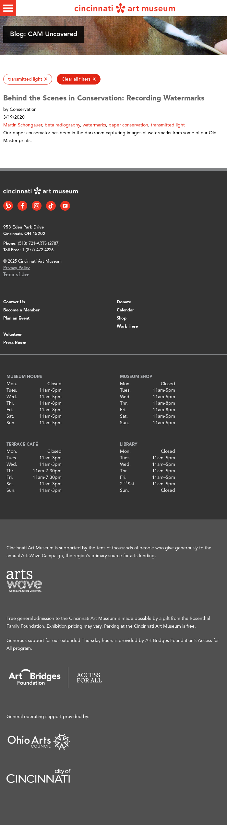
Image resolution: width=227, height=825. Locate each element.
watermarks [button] (94, 125)
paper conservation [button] (128, 125)
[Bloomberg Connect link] (8, 206)
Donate (124, 302)
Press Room (14, 343)
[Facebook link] (22, 206)
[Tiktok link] (51, 206)
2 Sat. (128, 484)
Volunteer (12, 335)
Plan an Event (16, 318)
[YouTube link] (65, 206)
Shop (121, 318)
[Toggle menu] (8, 8)
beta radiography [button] (62, 125)
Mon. (11, 384)
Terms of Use (16, 274)
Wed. (11, 397)
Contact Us (14, 302)
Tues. (11, 390)
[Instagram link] (37, 206)
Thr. (10, 403)
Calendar (125, 310)
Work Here (127, 326)
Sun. (11, 423)
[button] (27, 79)
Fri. (9, 410)
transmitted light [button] (168, 125)
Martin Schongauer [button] (22, 125)
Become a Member (21, 310)
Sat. (10, 416)
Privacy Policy (16, 268)
